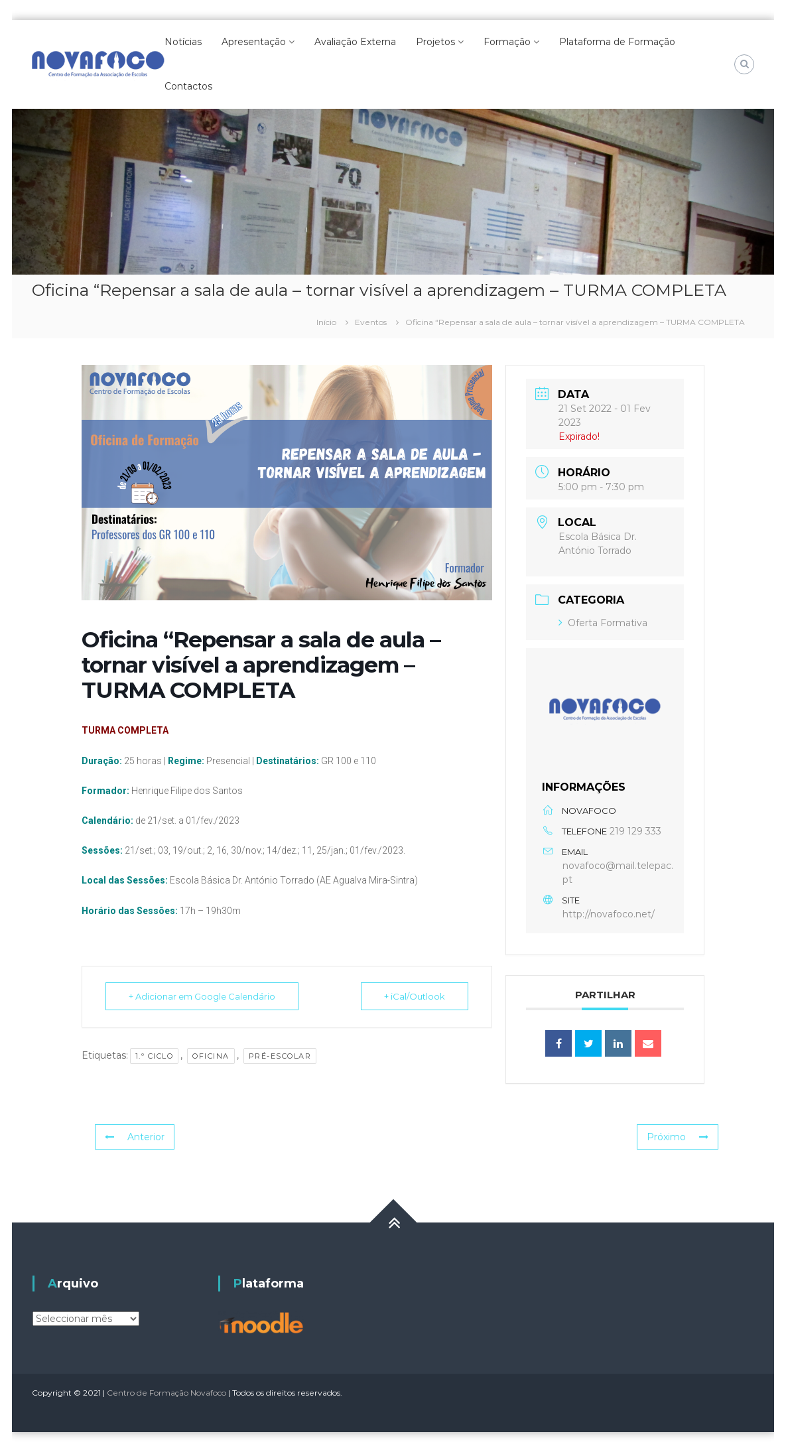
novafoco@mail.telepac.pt (617, 873)
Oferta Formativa (602, 623)
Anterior (134, 1137)
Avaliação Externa (355, 42)
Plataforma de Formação (617, 42)
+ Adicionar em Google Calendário (202, 996)
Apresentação (254, 42)
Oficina (210, 1056)
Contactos (188, 86)
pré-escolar (280, 1056)
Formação (507, 42)
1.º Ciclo (154, 1056)
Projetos (435, 42)
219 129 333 (635, 831)
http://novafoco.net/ (608, 914)
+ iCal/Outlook (414, 996)
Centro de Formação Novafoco (166, 1393)
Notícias (183, 42)
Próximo (677, 1137)
